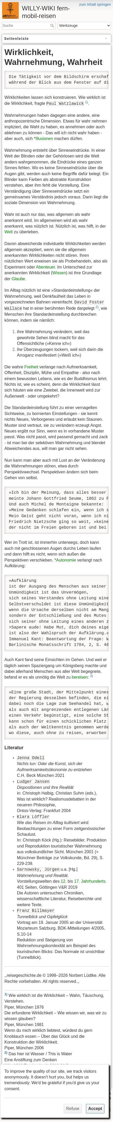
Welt (8, 232)
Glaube (18, 279)
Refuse (72, 1108)
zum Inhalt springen (95, 4)
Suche (52, 25)
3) (91, 676)
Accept (95, 1108)
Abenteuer (45, 267)
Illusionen (44, 138)
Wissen (59, 273)
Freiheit (31, 367)
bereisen (80, 677)
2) (97, 307)
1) (86, 102)
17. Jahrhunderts (89, 881)
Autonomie (66, 560)
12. (63, 881)
